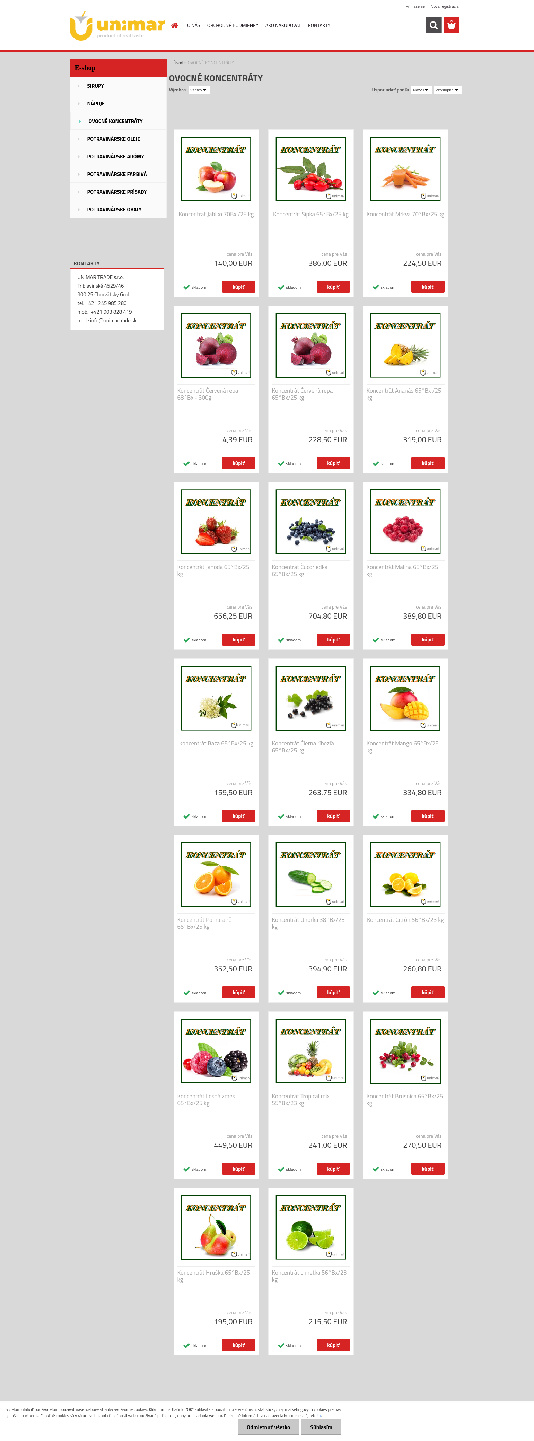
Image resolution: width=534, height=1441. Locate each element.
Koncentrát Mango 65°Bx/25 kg (403, 747)
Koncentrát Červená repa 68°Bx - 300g (207, 394)
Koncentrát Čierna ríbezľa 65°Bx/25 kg (303, 747)
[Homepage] (174, 25)
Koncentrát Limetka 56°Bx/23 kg (309, 1276)
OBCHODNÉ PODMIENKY (233, 25)
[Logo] (117, 25)
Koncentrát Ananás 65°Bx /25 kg (404, 394)
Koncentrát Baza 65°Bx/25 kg (216, 743)
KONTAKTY (319, 25)
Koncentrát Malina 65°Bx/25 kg (402, 570)
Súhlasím (321, 1427)
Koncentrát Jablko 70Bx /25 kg (216, 214)
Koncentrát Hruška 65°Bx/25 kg (213, 1276)
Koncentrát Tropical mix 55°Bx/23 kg (301, 1100)
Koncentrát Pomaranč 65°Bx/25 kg (204, 923)
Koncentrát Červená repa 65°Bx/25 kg (302, 394)
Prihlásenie (415, 6)
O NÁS (193, 25)
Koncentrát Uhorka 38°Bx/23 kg (308, 923)
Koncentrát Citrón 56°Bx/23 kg (405, 919)
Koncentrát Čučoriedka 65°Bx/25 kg (300, 570)
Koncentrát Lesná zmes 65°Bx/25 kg (206, 1100)
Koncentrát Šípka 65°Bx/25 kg (311, 214)
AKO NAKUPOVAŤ (283, 25)
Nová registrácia (445, 6)
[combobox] (421, 90)
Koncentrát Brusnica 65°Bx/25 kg (405, 1100)
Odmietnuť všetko (268, 1427)
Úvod (178, 62)
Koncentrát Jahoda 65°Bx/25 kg (213, 570)
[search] (433, 25)
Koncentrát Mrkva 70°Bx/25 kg (405, 214)
